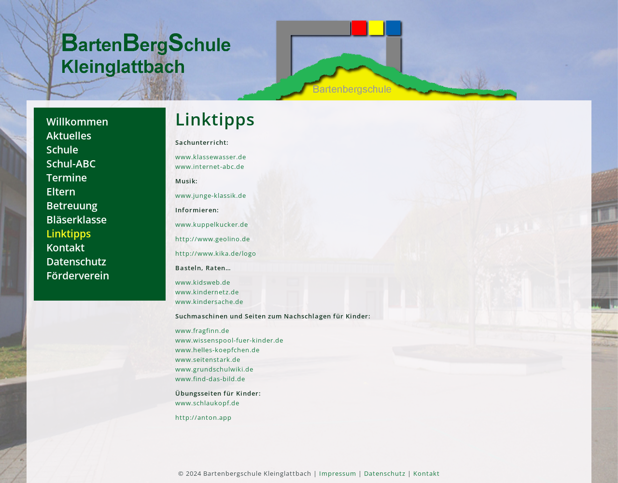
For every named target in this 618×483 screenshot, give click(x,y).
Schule (62, 149)
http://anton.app (203, 417)
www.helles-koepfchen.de (217, 349)
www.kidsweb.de (202, 282)
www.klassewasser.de (210, 156)
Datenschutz (76, 261)
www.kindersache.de (209, 301)
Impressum (337, 473)
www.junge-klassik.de (210, 195)
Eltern (60, 191)
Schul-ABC (71, 163)
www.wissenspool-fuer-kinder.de (229, 340)
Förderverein (77, 275)
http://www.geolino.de (212, 239)
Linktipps (68, 233)
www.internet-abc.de (209, 166)
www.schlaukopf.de (207, 403)
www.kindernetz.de (207, 292)
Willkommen (77, 121)
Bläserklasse (76, 219)
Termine (66, 177)
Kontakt (65, 247)
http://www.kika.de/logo (215, 253)
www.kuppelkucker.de (211, 224)
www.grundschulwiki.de (214, 369)
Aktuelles (68, 135)
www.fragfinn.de (202, 330)
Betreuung (72, 205)
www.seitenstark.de (207, 359)
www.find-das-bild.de (210, 378)
